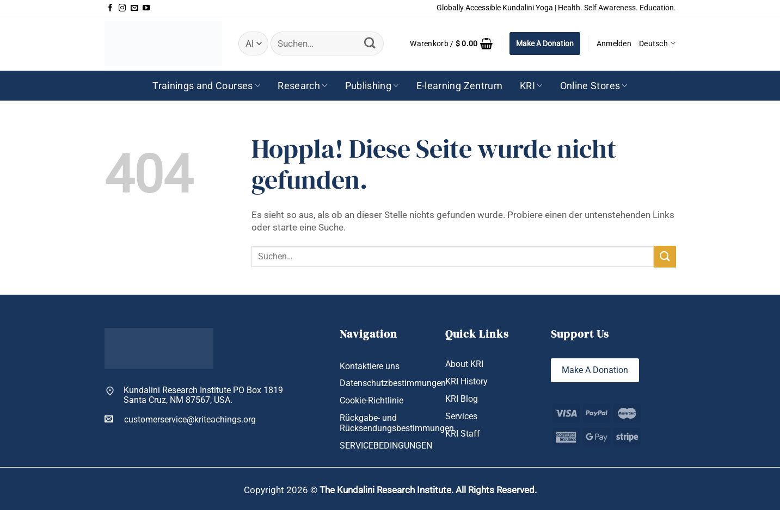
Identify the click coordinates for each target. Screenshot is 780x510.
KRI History (466, 381)
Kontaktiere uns (370, 366)
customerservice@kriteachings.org (180, 419)
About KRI (464, 364)
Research (302, 85)
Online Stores (594, 85)
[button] (451, 43)
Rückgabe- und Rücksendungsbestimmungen (397, 423)
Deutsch (657, 43)
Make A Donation (545, 43)
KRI (531, 85)
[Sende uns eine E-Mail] (134, 8)
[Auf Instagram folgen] (122, 8)
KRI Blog (461, 399)
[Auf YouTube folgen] (146, 8)
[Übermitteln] (370, 43)
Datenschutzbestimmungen (393, 383)
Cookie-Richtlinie (371, 400)
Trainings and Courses (206, 85)
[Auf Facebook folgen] (110, 8)
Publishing (372, 85)
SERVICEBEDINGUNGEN (386, 445)
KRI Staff (462, 434)
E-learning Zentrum (459, 85)
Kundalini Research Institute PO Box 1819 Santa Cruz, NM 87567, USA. (203, 395)
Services (461, 416)
